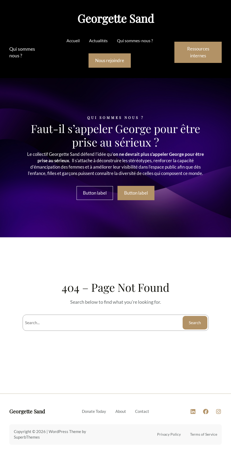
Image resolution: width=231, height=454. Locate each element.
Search (195, 322)
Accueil (73, 40)
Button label (95, 193)
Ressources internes (198, 52)
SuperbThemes (27, 437)
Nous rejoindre (109, 60)
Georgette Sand (115, 18)
